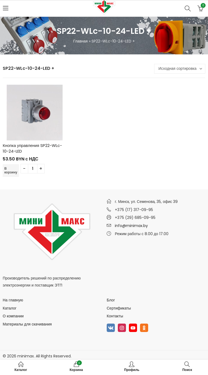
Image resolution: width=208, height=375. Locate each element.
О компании (13, 316)
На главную (13, 300)
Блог (111, 300)
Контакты (115, 316)
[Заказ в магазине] (179, 69)
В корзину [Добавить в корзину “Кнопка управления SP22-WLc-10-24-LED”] (10, 170)
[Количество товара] (32, 168)
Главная (80, 41)
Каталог (10, 308)
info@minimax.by (131, 225)
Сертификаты (119, 308)
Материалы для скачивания (27, 324)
